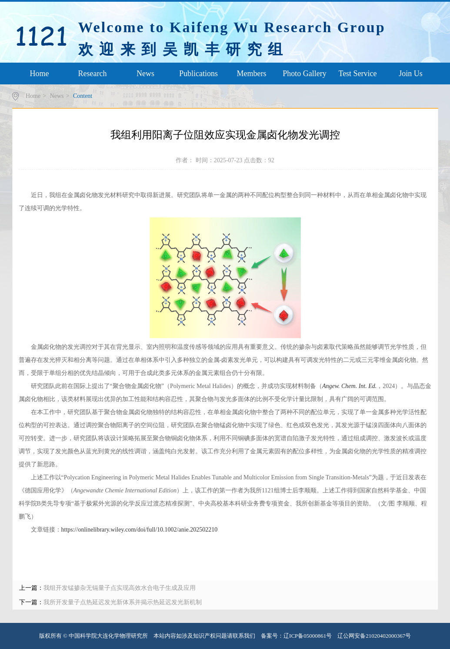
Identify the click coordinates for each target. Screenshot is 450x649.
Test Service (357, 73)
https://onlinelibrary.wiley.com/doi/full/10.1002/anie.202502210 (139, 529)
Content (82, 96)
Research (92, 73)
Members (252, 73)
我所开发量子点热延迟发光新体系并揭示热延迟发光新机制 (122, 602)
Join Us (411, 73)
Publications (198, 73)
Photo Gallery (305, 73)
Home (39, 73)
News (145, 73)
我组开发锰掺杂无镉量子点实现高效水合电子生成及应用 (119, 588)
